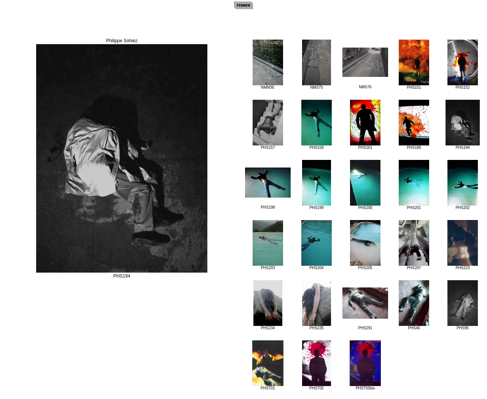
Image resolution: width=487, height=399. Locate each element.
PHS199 (316, 185)
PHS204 (316, 245)
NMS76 (365, 68)
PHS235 (316, 305)
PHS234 (268, 305)
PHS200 (365, 185)
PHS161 (365, 125)
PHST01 (267, 365)
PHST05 (316, 365)
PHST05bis (365, 365)
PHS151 (414, 64)
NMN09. (268, 64)
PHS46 (414, 305)
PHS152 (462, 64)
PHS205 (365, 245)
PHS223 (462, 245)
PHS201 (414, 185)
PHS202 (462, 185)
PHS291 (365, 308)
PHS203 (268, 245)
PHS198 (268, 188)
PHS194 (463, 125)
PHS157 (268, 125)
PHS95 (462, 305)
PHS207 (414, 245)
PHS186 (414, 125)
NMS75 (316, 64)
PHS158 (316, 125)
